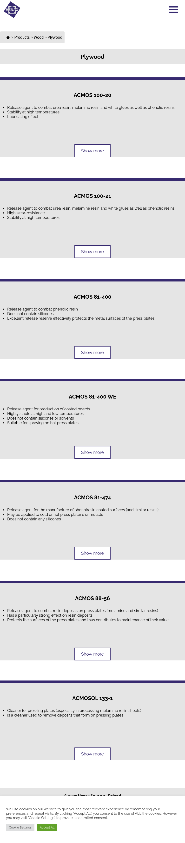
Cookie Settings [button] (20, 827)
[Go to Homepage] (12, 17)
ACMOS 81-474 (92, 497)
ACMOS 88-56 (92, 598)
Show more (92, 150)
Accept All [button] (47, 827)
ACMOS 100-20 (93, 95)
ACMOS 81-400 (92, 297)
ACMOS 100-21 (92, 196)
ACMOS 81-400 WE (92, 396)
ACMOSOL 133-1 (92, 698)
